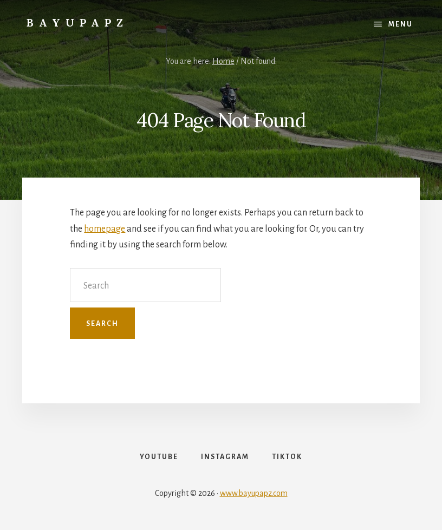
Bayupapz (77, 22)
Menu (400, 24)
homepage (104, 229)
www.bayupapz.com (254, 493)
